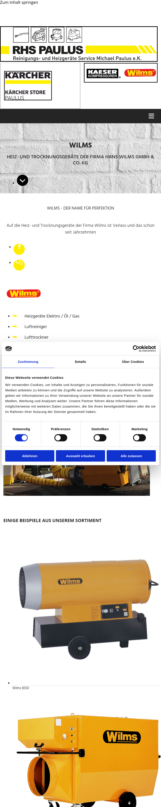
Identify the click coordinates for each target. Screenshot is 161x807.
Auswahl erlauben (80, 456)
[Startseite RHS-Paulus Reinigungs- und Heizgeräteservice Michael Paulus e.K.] (79, 60)
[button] (79, 116)
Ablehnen (29, 456)
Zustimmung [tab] (28, 362)
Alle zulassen (131, 456)
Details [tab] (80, 362)
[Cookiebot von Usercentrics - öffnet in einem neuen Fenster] (136, 348)
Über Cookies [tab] (133, 362)
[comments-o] (19, 262)
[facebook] (19, 246)
